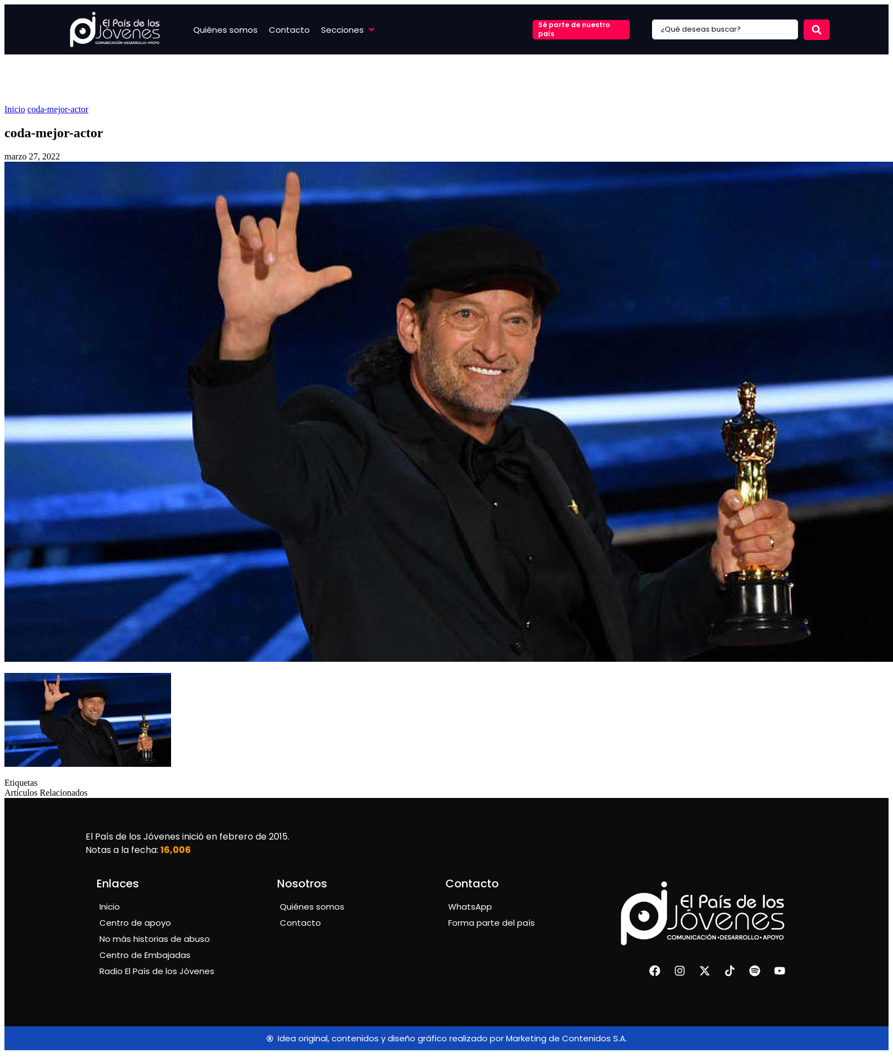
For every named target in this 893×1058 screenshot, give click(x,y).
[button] (348, 30)
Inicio (14, 109)
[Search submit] (817, 29)
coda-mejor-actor (57, 109)
